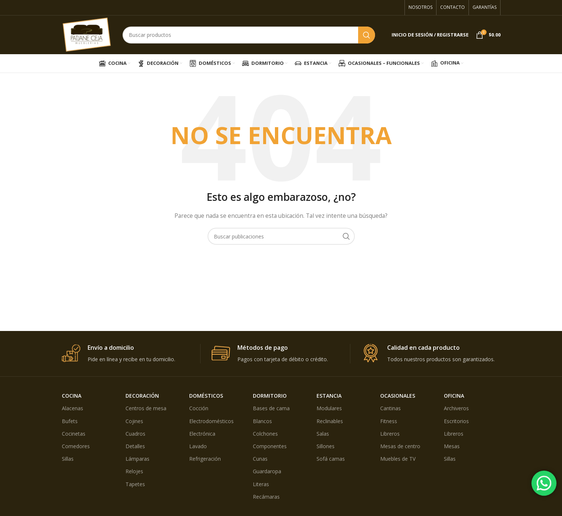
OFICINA (454, 395)
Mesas (452, 446)
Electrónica (202, 433)
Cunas (260, 458)
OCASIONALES (397, 395)
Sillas (68, 458)
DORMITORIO (270, 395)
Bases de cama (271, 408)
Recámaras (266, 496)
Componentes (270, 446)
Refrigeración (205, 458)
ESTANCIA (329, 395)
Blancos (262, 421)
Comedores (76, 446)
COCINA (71, 395)
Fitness (388, 421)
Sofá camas (331, 458)
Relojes (134, 471)
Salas (323, 433)
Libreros (390, 433)
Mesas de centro (400, 446)
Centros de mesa (146, 408)
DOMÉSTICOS (206, 395)
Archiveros (456, 408)
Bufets (70, 421)
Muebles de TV (398, 458)
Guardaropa (267, 471)
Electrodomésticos (211, 421)
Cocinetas (73, 433)
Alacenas (72, 408)
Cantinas (390, 408)
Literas (261, 484)
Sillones (326, 446)
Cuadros (135, 433)
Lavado (198, 446)
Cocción (198, 408)
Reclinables (330, 421)
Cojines (134, 421)
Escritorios (456, 421)
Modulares (329, 408)
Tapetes (135, 484)
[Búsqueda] (249, 35)
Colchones (265, 433)
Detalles (135, 446)
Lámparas (137, 458)
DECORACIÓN (142, 395)
